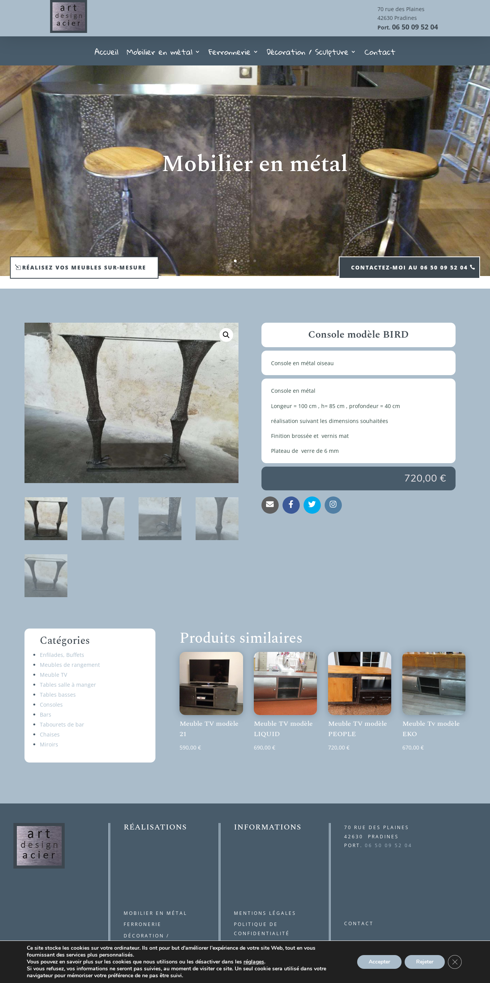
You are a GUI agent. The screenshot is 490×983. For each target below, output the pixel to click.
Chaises (50, 734)
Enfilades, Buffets (62, 654)
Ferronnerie (230, 54)
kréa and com (271, 965)
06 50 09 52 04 (415, 26)
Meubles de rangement (70, 664)
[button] (226, 335)
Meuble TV (53, 674)
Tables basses (58, 694)
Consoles (51, 704)
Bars (45, 714)
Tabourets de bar (62, 724)
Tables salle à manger (68, 684)
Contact (379, 54)
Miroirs (49, 744)
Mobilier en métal (160, 54)
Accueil (106, 54)
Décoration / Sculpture (308, 54)
